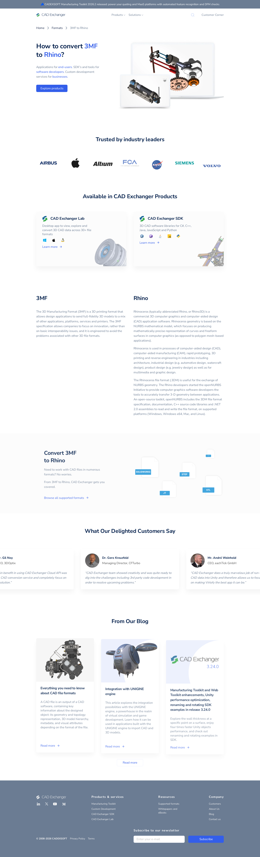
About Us (214, 809)
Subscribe (206, 839)
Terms (91, 838)
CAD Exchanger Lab (102, 819)
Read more (130, 763)
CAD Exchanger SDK (102, 814)
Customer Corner (213, 15)
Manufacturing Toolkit (103, 803)
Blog (211, 814)
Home (40, 28)
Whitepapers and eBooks (167, 810)
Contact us (215, 819)
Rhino (52, 54)
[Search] (192, 15)
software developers (50, 72)
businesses (59, 77)
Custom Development (103, 809)
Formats (57, 28)
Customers (215, 803)
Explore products (51, 88)
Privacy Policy (77, 838)
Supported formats (168, 803)
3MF (91, 46)
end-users (65, 67)
